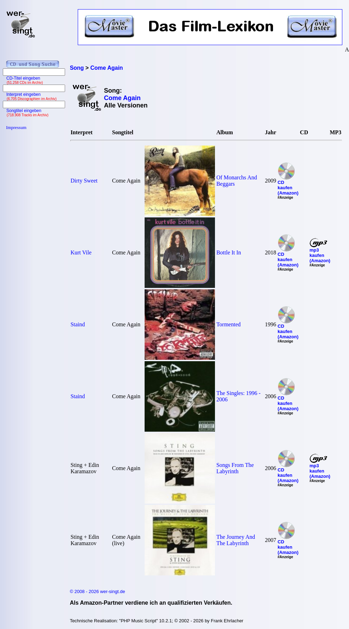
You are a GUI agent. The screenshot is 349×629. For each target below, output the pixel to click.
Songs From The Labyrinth (235, 468)
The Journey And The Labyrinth (235, 540)
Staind (77, 324)
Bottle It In (228, 252)
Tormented (228, 324)
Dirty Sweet (83, 181)
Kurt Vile (80, 252)
